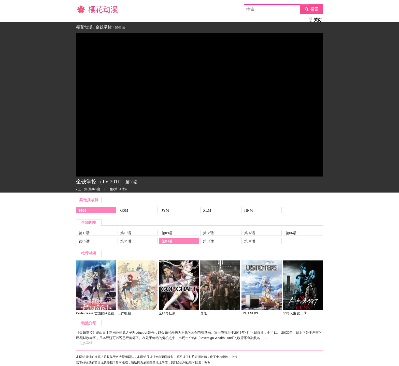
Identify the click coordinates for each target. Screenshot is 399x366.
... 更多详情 (84, 343)
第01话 (249, 241)
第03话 (167, 241)
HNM (248, 210)
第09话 (167, 233)
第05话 (84, 241)
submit (311, 9)
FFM (82, 210)
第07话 (249, 233)
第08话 (208, 233)
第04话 (125, 241)
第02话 (208, 241)
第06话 (291, 233)
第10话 (125, 233)
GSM (124, 210)
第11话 (84, 233)
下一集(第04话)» (115, 189)
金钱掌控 (103, 27)
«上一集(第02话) (88, 189)
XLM (207, 210)
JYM (165, 210)
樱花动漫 (84, 9)
